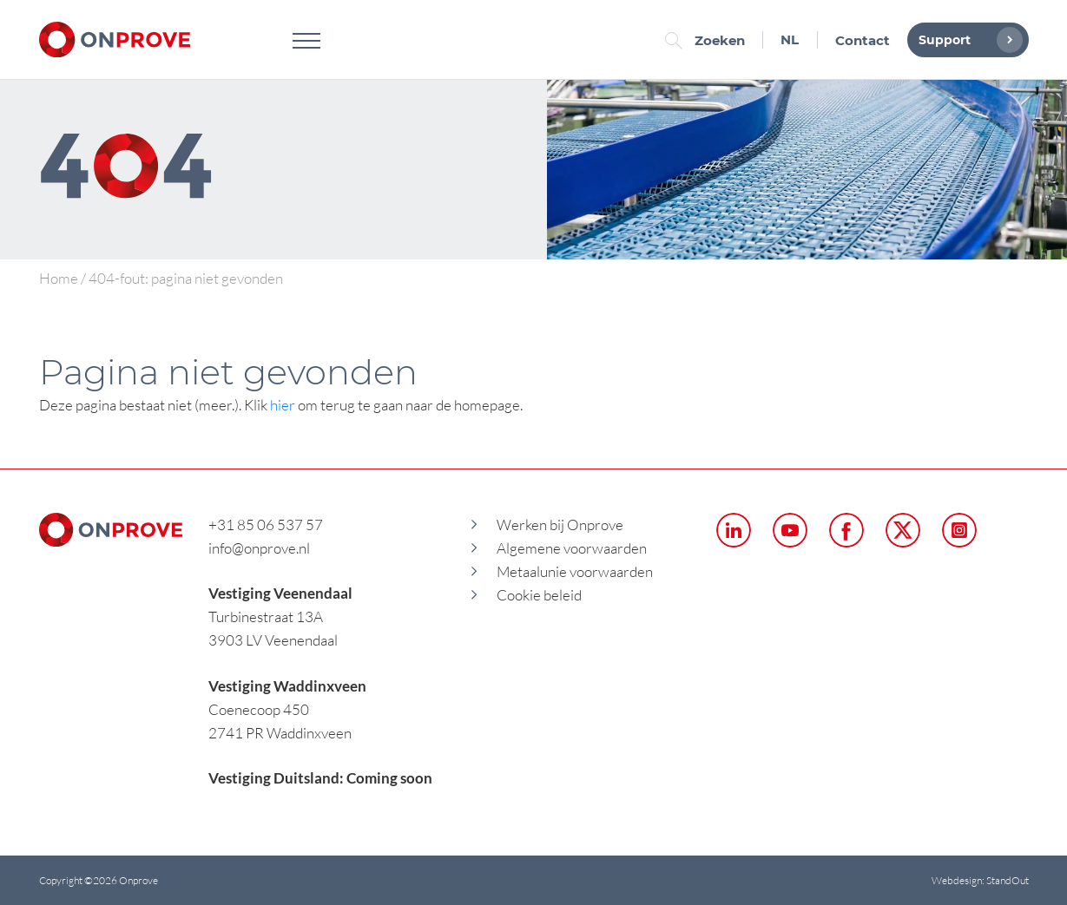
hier (282, 405)
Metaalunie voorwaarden (575, 571)
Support (966, 40)
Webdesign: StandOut (980, 880)
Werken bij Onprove (560, 524)
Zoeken (709, 40)
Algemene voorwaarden (572, 548)
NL (789, 39)
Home (58, 278)
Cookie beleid (539, 595)
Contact (862, 40)
